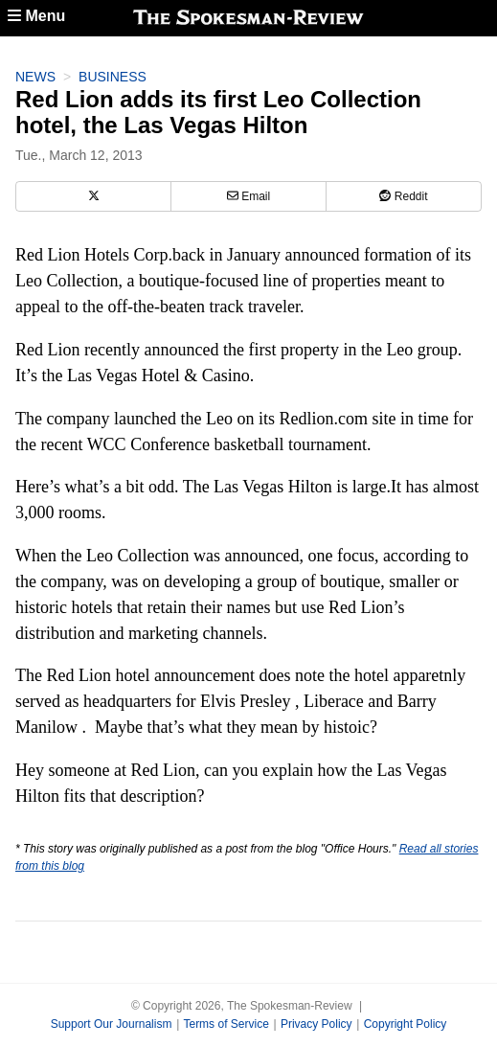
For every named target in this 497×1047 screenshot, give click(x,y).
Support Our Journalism (111, 1024)
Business (113, 76)
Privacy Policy (316, 1024)
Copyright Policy (405, 1024)
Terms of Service (225, 1024)
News (35, 76)
